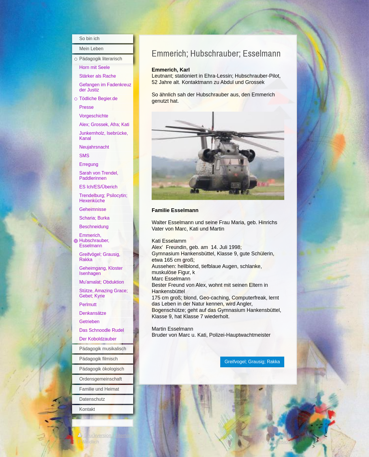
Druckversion (95, 435)
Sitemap (123, 435)
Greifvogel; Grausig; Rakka (252, 361)
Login (285, 435)
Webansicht (279, 441)
